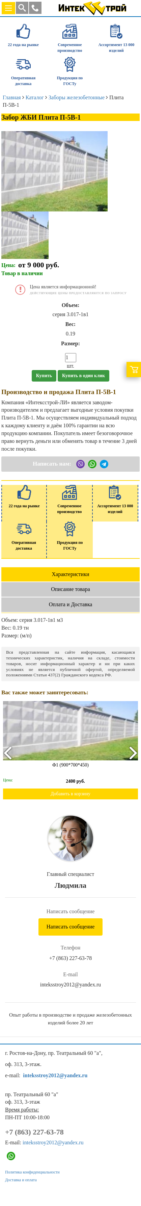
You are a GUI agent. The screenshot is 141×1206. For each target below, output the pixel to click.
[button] (35, 8)
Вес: (70, 324)
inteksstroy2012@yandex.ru (70, 984)
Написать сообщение (71, 926)
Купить (44, 375)
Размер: (70, 343)
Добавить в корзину (70, 793)
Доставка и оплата (21, 1180)
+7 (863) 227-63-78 (70, 958)
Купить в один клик (83, 375)
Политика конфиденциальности (32, 1172)
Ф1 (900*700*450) (70, 765)
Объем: (71, 305)
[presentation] (7, 752)
